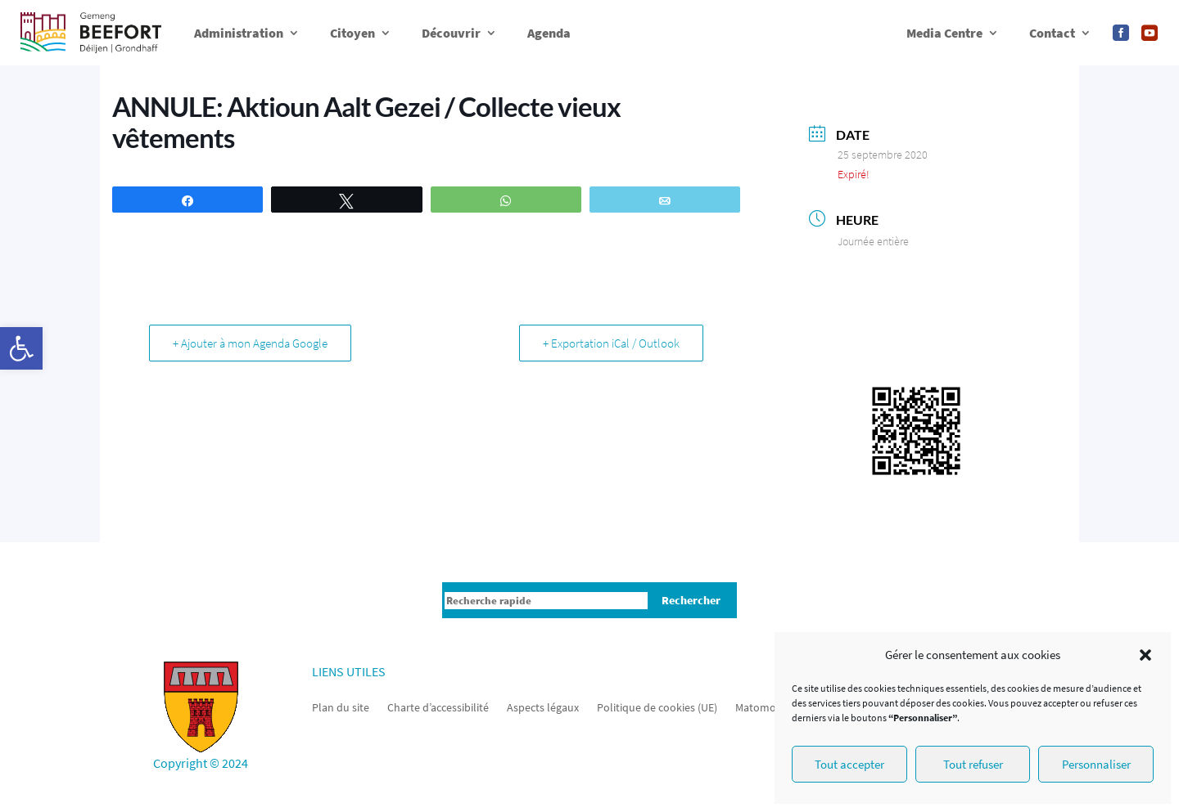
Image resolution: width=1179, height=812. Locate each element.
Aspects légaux (543, 706)
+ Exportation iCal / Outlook (611, 343)
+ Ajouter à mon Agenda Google (250, 343)
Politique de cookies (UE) (657, 706)
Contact (1052, 33)
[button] (21, 348)
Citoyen (352, 33)
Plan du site (340, 706)
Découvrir (451, 33)
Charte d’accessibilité (438, 706)
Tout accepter (849, 764)
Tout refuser (973, 764)
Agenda (549, 33)
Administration (238, 33)
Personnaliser (1096, 764)
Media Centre (944, 33)
